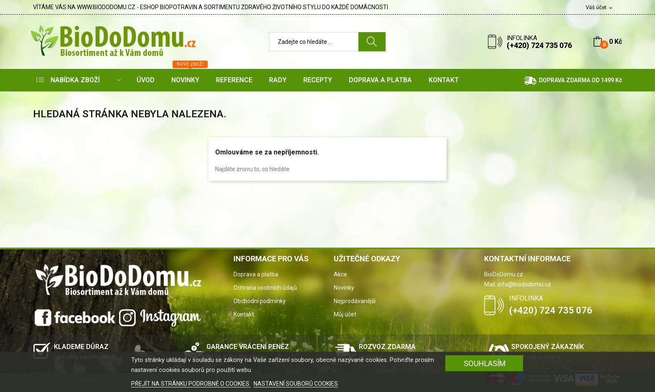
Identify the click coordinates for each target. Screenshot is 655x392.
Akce (340, 274)
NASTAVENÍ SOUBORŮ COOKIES (296, 383)
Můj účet (345, 314)
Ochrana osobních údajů (265, 287)
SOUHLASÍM (485, 363)
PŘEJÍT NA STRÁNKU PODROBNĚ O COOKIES (191, 383)
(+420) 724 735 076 (539, 45)
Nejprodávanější (355, 301)
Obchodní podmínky (260, 301)
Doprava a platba (256, 274)
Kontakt (244, 314)
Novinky (344, 287)
